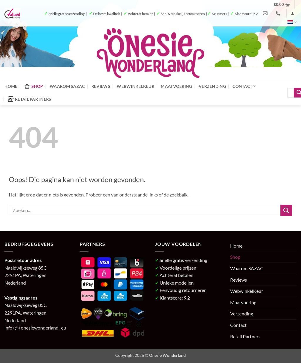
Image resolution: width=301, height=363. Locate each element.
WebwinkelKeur (135, 86)
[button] (282, 4)
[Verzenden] (286, 210)
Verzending (212, 86)
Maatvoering (176, 86)
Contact (244, 86)
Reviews (100, 86)
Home (10, 86)
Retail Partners (29, 99)
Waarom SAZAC (67, 86)
